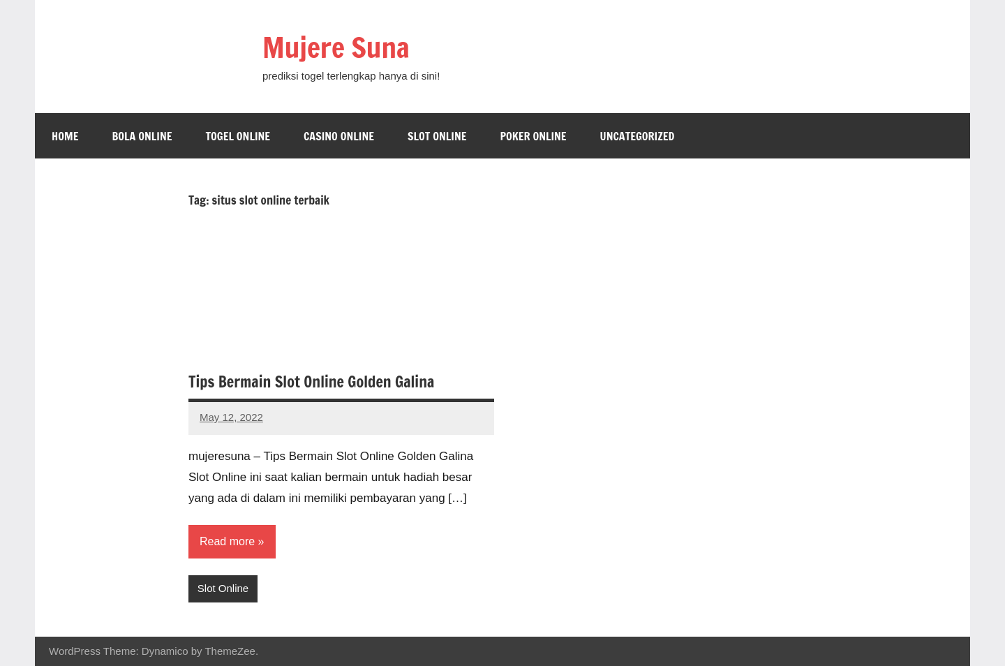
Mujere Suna (336, 47)
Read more (227, 541)
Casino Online (339, 136)
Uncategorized (637, 136)
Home (65, 136)
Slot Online (437, 136)
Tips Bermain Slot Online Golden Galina (311, 381)
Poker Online (533, 136)
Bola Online (142, 136)
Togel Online (237, 136)
